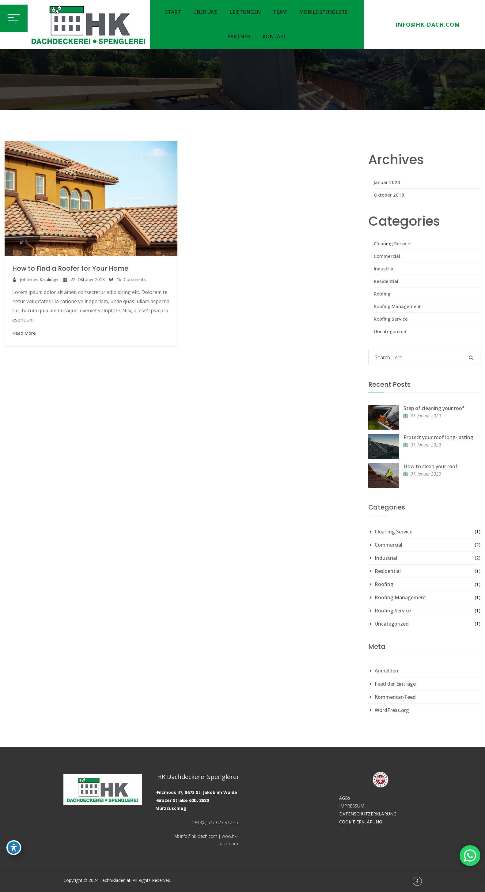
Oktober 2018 (389, 195)
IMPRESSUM (351, 806)
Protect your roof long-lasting (438, 437)
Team (280, 12)
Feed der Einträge (395, 683)
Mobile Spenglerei (324, 12)
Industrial (384, 268)
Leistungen (245, 12)
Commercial (387, 256)
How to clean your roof (430, 466)
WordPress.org (392, 710)
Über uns (205, 12)
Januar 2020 (387, 182)
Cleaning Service (392, 243)
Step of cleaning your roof (434, 408)
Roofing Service (391, 319)
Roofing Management (397, 306)
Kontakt (274, 36)
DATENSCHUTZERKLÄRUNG (367, 814)
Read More (24, 333)
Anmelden (386, 670)
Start (173, 12)
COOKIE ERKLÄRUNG (360, 822)
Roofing (382, 294)
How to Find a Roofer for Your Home (70, 268)
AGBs (344, 798)
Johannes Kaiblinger (39, 279)
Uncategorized (390, 331)
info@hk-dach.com (428, 24)
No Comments (131, 279)
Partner (238, 36)
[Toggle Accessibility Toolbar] (13, 847)
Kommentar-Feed (395, 697)
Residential (386, 281)
